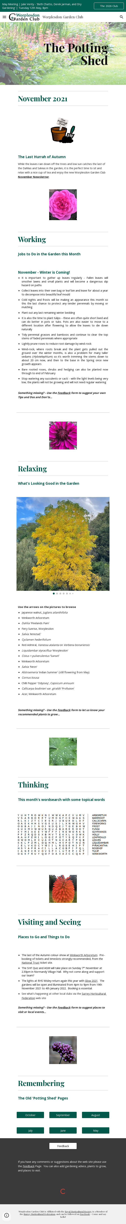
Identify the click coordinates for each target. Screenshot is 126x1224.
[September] (63, 1114)
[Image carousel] (63, 545)
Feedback (28, 1166)
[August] (95, 1114)
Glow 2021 (91, 980)
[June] (63, 1130)
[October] (30, 1114)
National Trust (30, 962)
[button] (4, 17)
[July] (30, 1130)
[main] (63, 53)
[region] (63, 6)
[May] (95, 1130)
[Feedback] (63, 1145)
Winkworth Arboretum (83, 955)
